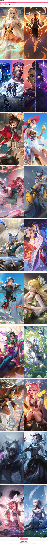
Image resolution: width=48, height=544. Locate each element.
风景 (3, 4)
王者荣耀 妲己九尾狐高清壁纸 (20, 537)
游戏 (5, 3)
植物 (9, 4)
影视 (8, 4)
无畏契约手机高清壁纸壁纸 (44, 112)
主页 (0, 3)
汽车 (11, 4)
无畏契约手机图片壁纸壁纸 (44, 59)
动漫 (5, 4)
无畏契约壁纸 (22, 112)
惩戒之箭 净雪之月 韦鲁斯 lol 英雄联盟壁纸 (19, 484)
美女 (6, 4)
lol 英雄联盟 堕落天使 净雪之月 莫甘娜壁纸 (43, 484)
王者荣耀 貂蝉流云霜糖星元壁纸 (20, 59)
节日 (12, 4)
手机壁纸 (3, 3)
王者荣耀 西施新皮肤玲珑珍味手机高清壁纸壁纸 (19, 165)
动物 (10, 4)
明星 (7, 4)
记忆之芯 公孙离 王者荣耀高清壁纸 (43, 537)
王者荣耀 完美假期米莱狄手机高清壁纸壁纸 (43, 165)
